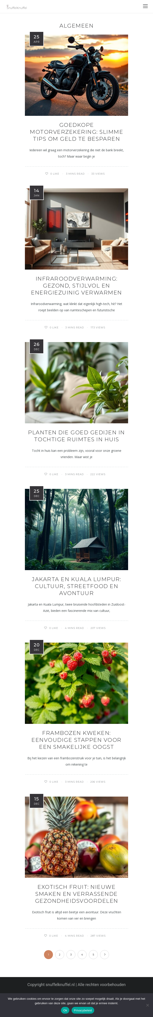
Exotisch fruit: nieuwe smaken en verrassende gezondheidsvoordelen (76, 894)
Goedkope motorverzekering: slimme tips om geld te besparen (76, 132)
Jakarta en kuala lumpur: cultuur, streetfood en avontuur (76, 586)
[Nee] (147, 1005)
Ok (65, 1010)
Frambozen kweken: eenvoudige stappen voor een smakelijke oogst (76, 740)
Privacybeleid (83, 1010)
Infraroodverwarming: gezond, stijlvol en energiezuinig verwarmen (76, 285)
